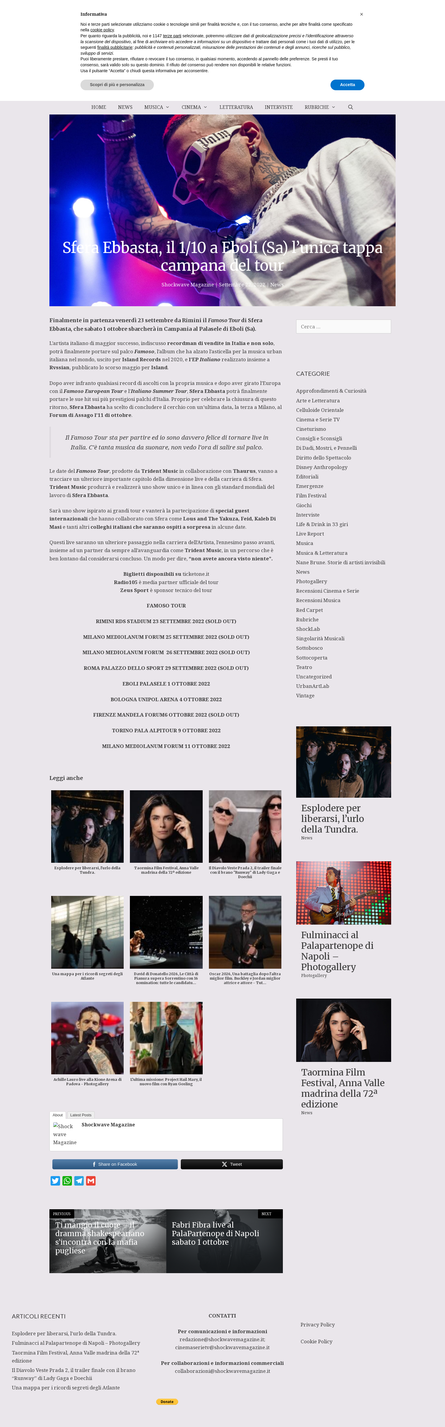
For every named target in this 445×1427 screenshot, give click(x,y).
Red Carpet (309, 610)
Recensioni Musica (318, 600)
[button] (361, 1340)
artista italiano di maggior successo (95, 343)
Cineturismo (311, 428)
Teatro (304, 667)
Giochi (304, 505)
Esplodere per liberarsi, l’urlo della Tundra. (332, 818)
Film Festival (311, 495)
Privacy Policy (318, 1324)
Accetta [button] (347, 1410)
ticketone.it (195, 573)
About (58, 1115)
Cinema (198, 107)
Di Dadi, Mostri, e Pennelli (326, 447)
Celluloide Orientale (320, 410)
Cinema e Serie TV (318, 419)
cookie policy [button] (102, 1356)
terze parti (172, 1362)
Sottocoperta (312, 657)
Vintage (305, 695)
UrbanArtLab (312, 686)
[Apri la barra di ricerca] (350, 107)
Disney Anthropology (322, 467)
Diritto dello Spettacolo (323, 457)
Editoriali (307, 476)
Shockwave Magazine (108, 1124)
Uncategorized (314, 676)
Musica (160, 107)
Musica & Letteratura (322, 552)
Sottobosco (309, 647)
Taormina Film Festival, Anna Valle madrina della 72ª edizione (343, 1088)
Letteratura (236, 107)
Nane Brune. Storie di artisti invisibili (340, 562)
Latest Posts (81, 1115)
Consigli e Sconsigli (319, 438)
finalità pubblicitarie (115, 1373)
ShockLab (308, 628)
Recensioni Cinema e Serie (327, 590)
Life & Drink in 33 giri (322, 524)
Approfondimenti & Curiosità (331, 390)
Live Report (310, 533)
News (125, 107)
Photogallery (311, 581)
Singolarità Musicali (320, 638)
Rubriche (323, 107)
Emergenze (309, 486)
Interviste (279, 107)
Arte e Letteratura (318, 400)
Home (98, 107)
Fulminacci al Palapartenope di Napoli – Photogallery (337, 951)
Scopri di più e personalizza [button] (117, 1410)
